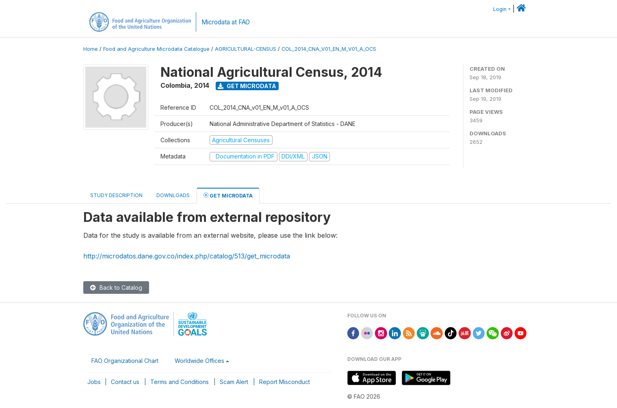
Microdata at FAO (225, 22)
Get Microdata (247, 85)
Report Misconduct (284, 381)
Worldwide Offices (199, 360)
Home (90, 49)
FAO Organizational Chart (124, 360)
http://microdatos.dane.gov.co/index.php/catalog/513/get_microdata (186, 256)
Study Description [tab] (116, 195)
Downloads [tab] (173, 195)
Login (500, 9)
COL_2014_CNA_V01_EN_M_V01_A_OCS (328, 49)
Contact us (125, 381)
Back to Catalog (116, 287)
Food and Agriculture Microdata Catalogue (156, 49)
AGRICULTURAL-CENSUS (245, 49)
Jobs (94, 381)
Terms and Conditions (179, 381)
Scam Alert (234, 381)
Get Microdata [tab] (228, 195)
